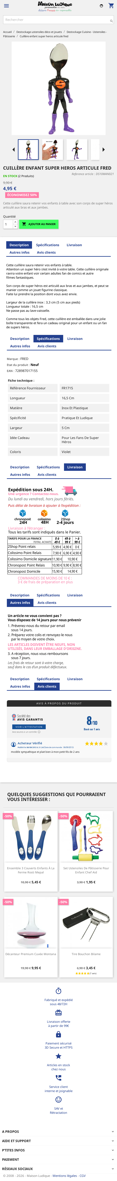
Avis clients (46, 252)
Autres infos (20, 252)
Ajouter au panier (39, 224)
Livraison (74, 245)
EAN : (10, 371)
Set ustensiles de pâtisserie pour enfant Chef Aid (86, 870)
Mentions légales (65, 1176)
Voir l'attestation (29, 726)
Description (19, 245)
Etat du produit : (18, 365)
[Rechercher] (58, 19)
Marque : (13, 359)
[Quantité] (8, 224)
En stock (10, 176)
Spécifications (47, 245)
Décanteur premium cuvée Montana (30, 954)
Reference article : (83, 174)
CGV (83, 1176)
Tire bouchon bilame (86, 954)
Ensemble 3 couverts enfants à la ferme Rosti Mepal (30, 870)
